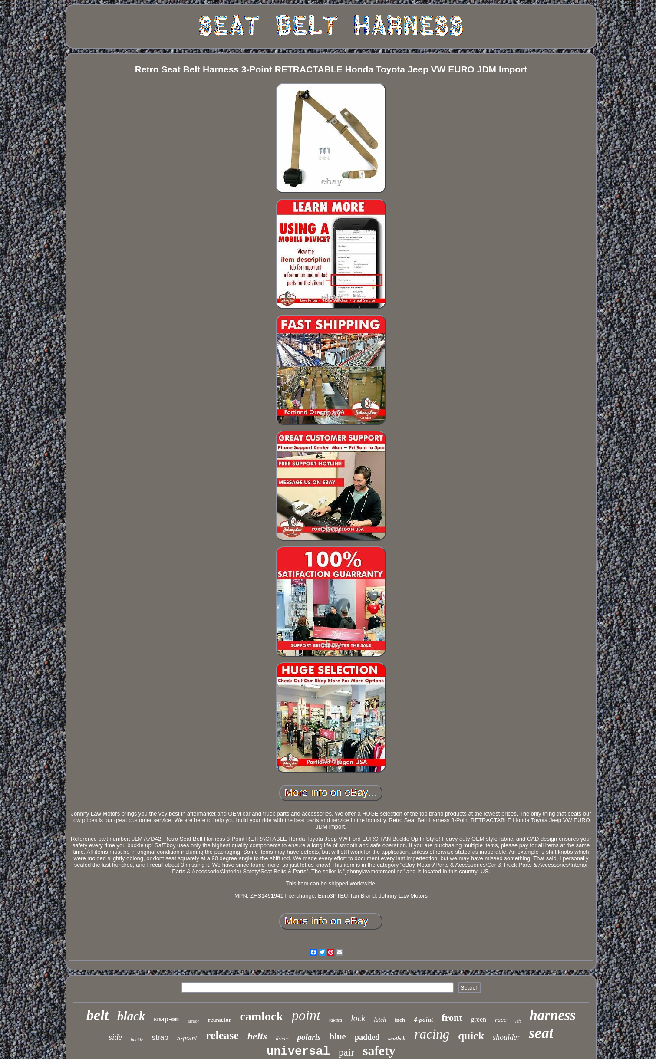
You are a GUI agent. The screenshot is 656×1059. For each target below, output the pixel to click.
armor (193, 1020)
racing (431, 1034)
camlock (261, 1016)
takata (335, 1020)
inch (400, 1019)
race (501, 1019)
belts (257, 1036)
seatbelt (396, 1038)
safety (379, 1050)
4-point (423, 1019)
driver (282, 1039)
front (452, 1017)
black (131, 1016)
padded (367, 1037)
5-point (187, 1038)
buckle (137, 1039)
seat (541, 1033)
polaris (309, 1037)
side (115, 1037)
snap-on (166, 1019)
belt (97, 1015)
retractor (219, 1019)
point (306, 1015)
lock (358, 1018)
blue (337, 1036)
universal (298, 1051)
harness (552, 1015)
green (479, 1019)
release (222, 1035)
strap (160, 1037)
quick (471, 1036)
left (518, 1021)
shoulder (506, 1037)
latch (380, 1019)
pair (346, 1052)
